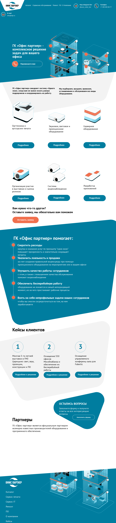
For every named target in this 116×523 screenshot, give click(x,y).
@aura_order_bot (85, 7)
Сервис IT (10, 501)
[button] (86, 54)
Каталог (28, 5)
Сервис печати (13, 496)
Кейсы (9, 521)
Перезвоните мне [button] (27, 64)
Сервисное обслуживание (42, 5)
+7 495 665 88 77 (106, 7)
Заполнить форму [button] (84, 417)
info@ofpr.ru (11, 15)
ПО (60, 5)
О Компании (66, 5)
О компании (12, 516)
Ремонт (55, 5)
